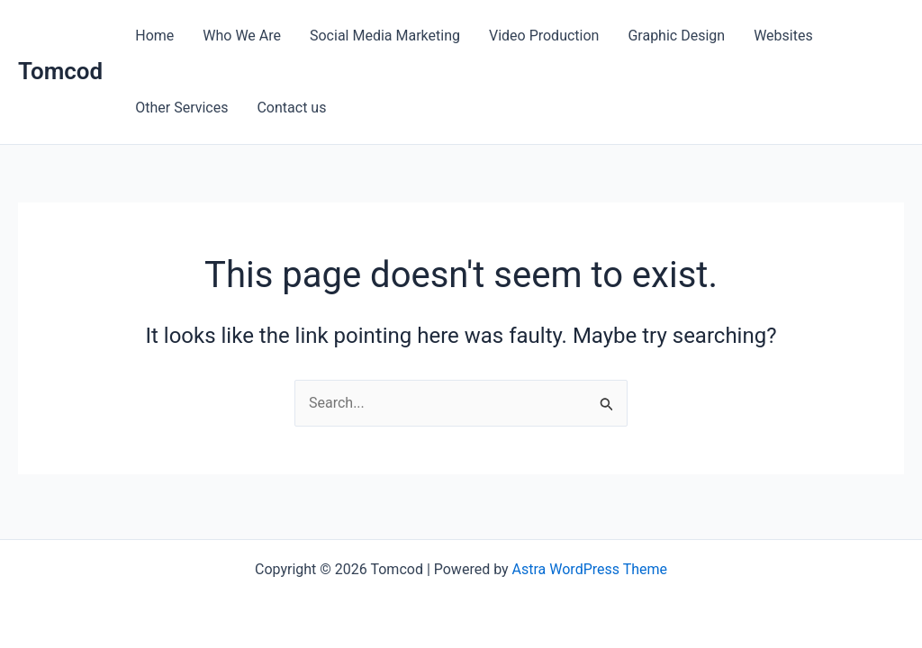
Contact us (291, 107)
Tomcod (60, 71)
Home (154, 35)
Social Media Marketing (385, 35)
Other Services (181, 107)
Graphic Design (676, 35)
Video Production (544, 35)
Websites (783, 35)
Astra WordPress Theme (589, 569)
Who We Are (242, 35)
